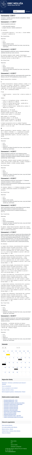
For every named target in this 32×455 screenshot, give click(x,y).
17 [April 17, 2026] (21, 362)
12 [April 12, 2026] (29, 357)
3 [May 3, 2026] (29, 372)
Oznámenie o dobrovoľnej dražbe (11, 410)
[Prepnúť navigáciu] (1, 11)
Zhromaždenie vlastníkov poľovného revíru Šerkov (14, 402)
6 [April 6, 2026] (5, 357)
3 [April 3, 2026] (21, 352)
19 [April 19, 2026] (29, 362)
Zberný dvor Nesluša (6, 432)
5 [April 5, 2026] (29, 352)
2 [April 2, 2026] (17, 352)
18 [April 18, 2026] (25, 362)
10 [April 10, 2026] (21, 357)
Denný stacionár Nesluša (7, 425)
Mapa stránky (13, 441)
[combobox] (19, 11)
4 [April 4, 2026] (25, 352)
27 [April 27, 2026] (5, 372)
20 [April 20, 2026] (5, 367)
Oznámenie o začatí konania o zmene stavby (13, 404)
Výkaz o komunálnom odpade (10, 412)
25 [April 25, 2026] (25, 367)
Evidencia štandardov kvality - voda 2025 (12, 415)
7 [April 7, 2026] (9, 357)
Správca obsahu (14, 444)
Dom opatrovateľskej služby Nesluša (9, 427)
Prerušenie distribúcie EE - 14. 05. (11, 400)
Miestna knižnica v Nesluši (7, 429)
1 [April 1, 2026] (13, 352)
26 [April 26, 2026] (29, 367)
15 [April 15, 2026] (13, 362)
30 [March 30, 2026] (5, 352)
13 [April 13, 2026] (5, 362)
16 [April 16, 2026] (17, 362)
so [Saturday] (24, 351)
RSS (12, 442)
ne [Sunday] (28, 351)
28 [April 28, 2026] (9, 372)
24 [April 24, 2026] (21, 367)
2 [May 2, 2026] (25, 372)
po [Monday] (4, 351)
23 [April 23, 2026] (17, 367)
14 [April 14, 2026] (9, 362)
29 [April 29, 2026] (13, 372)
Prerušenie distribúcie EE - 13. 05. (11, 401)
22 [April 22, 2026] (13, 367)
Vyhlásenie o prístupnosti (16, 446)
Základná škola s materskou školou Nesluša (11, 431)
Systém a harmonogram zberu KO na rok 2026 (13, 417)
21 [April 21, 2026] (9, 367)
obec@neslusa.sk (11, 451)
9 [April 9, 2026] (17, 357)
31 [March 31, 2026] (9, 352)
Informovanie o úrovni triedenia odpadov (12, 411)
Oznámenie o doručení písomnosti (11, 405)
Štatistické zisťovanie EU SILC (10, 414)
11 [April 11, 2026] (25, 357)
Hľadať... (28, 11)
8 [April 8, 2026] (13, 357)
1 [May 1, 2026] (21, 372)
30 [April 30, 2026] (17, 372)
